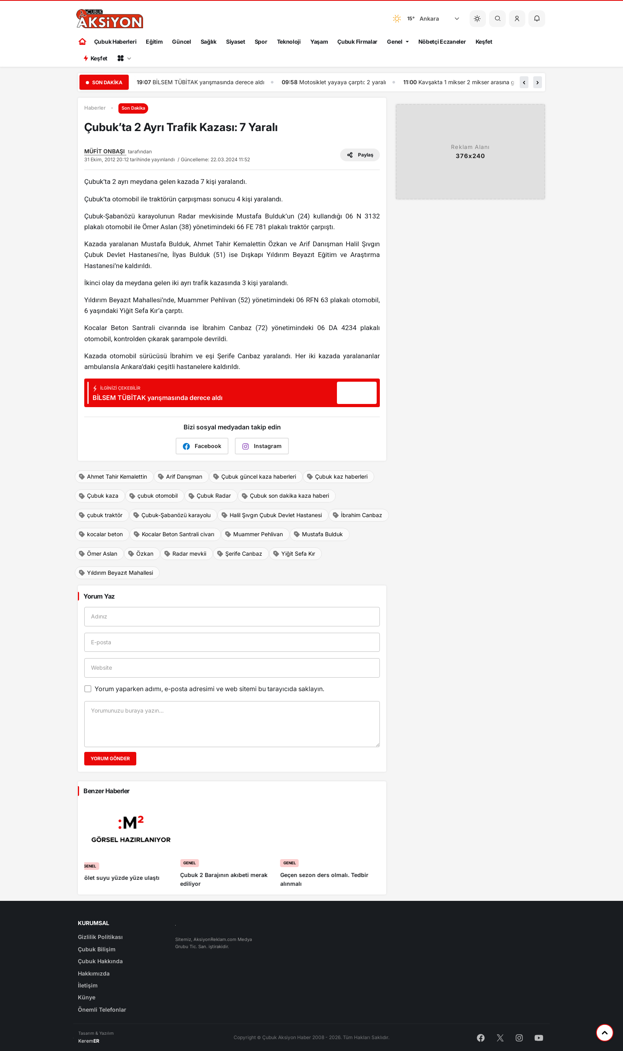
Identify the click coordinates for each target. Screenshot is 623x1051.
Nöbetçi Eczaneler (442, 41)
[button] (517, 18)
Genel (394, 41)
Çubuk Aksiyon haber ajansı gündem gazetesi (211, 82)
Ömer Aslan (97, 553)
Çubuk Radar (209, 495)
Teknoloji (289, 41)
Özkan (140, 553)
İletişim (88, 985)
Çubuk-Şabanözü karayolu (172, 515)
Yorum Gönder (110, 758)
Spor (261, 41)
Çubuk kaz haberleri (337, 476)
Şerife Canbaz (239, 553)
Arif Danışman (179, 476)
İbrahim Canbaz (357, 515)
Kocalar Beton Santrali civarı (173, 534)
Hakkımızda (94, 973)
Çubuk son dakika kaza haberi (285, 495)
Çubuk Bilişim (97, 949)
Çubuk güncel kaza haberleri (254, 476)
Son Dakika (133, 108)
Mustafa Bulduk (318, 534)
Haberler (95, 108)
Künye (86, 997)
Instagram (262, 446)
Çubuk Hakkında (100, 961)
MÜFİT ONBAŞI (105, 151)
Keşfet (484, 41)
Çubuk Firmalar (357, 41)
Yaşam (319, 41)
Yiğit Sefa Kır (294, 553)
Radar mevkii (185, 553)
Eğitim (154, 41)
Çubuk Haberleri (115, 41)
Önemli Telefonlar (102, 1009)
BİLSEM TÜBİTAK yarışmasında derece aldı (360, 82)
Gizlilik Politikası (100, 936)
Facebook (202, 446)
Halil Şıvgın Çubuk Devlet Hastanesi (271, 515)
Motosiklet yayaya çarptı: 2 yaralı (494, 82)
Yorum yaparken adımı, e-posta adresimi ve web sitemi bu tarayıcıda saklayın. (209, 689)
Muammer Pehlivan (253, 534)
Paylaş (359, 155)
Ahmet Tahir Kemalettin (112, 476)
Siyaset (235, 41)
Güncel (181, 41)
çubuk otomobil (153, 495)
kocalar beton (100, 534)
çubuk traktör (100, 515)
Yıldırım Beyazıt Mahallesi (115, 572)
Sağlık (209, 41)
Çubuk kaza (98, 495)
